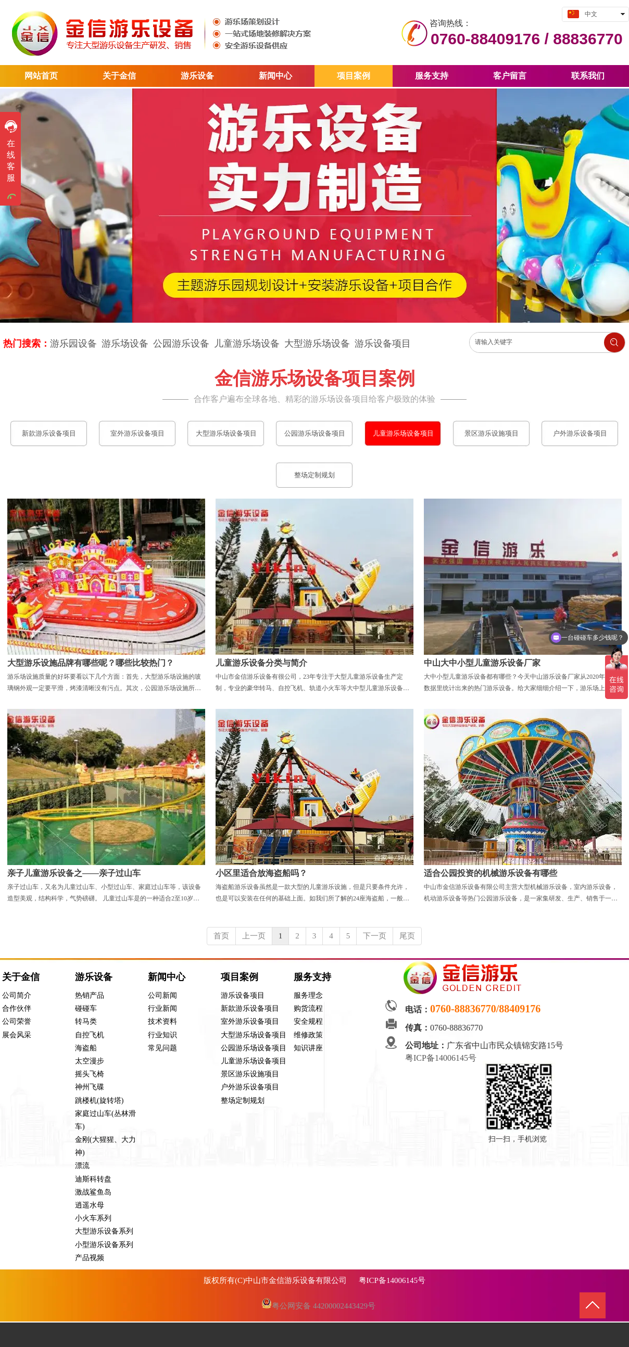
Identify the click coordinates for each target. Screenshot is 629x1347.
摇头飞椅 (89, 1074)
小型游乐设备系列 (104, 1245)
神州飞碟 (89, 1087)
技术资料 (162, 1021)
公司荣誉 (16, 1021)
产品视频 (89, 1258)
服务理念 (308, 995)
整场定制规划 (243, 1100)
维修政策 (308, 1035)
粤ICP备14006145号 (442, 1057)
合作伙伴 (16, 1008)
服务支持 (312, 977)
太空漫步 (89, 1061)
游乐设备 (93, 977)
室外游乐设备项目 (250, 1021)
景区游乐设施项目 (250, 1074)
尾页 (407, 936)
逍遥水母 (89, 1205)
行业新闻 (162, 1008)
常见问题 (162, 1048)
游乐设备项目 (383, 343)
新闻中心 (166, 977)
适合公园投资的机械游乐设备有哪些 (490, 873)
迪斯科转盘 (93, 1179)
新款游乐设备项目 (250, 1008)
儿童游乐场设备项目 (253, 1061)
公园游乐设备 (181, 343)
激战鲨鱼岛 (93, 1192)
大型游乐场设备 (317, 343)
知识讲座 (308, 1048)
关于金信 (21, 977)
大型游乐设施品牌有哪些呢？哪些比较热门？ (90, 662)
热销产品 (89, 995)
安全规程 (308, 1021)
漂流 (82, 1166)
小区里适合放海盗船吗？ (261, 873)
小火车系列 (93, 1218)
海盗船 (86, 1048)
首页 (221, 936)
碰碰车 (86, 1008)
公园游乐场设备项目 (253, 1048)
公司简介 (16, 995)
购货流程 (308, 1008)
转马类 (86, 1021)
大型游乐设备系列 (104, 1231)
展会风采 (16, 1035)
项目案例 (239, 977)
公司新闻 (162, 995)
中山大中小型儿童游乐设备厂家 (482, 662)
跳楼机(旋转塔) (99, 1100)
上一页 (254, 936)
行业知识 (162, 1035)
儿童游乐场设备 (247, 343)
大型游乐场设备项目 (253, 1035)
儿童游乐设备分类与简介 (261, 662)
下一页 (374, 936)
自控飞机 (89, 1035)
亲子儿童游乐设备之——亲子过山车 (74, 873)
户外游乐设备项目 (250, 1087)
